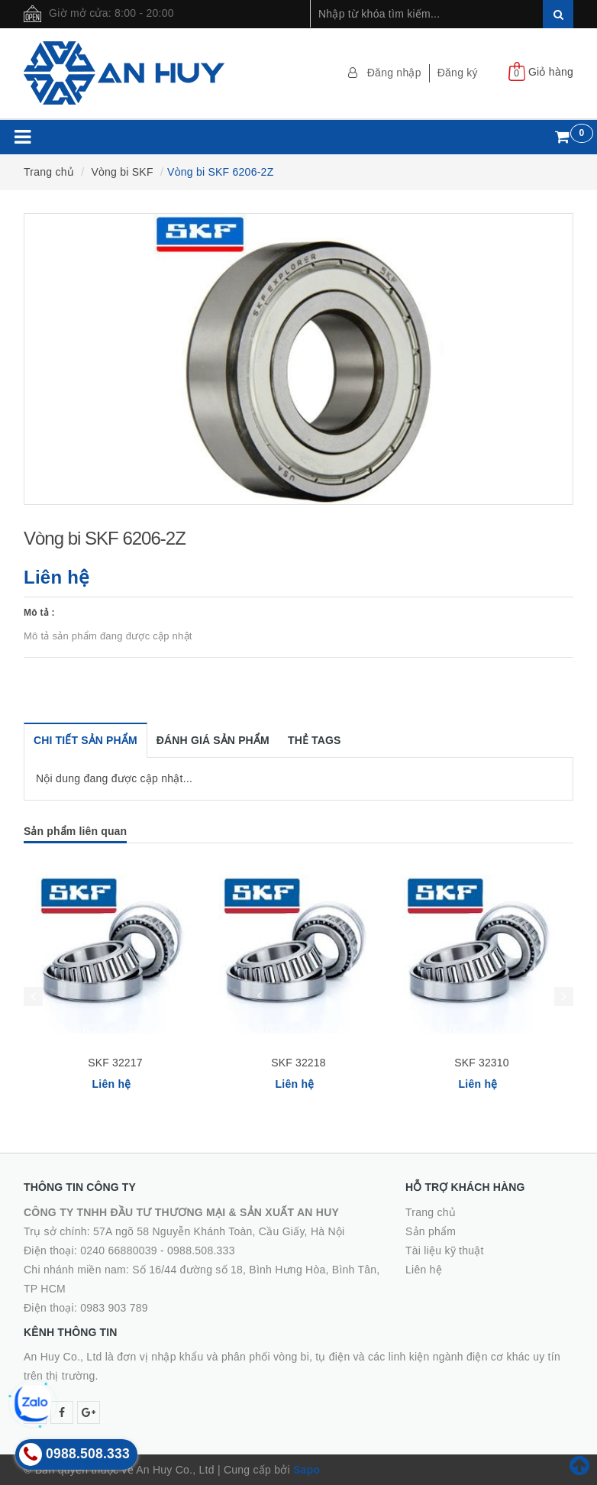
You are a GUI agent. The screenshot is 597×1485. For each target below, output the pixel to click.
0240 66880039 (118, 1250)
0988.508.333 (201, 1250)
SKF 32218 (298, 1062)
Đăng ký (457, 72)
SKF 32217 (115, 1062)
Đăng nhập (394, 72)
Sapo (306, 1470)
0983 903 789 (114, 1308)
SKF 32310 (481, 1062)
